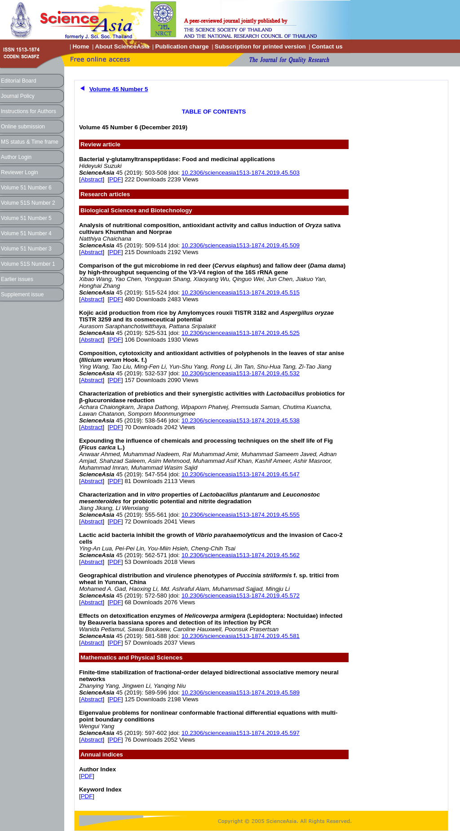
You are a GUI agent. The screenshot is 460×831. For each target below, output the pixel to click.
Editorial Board (18, 81)
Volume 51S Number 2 (28, 203)
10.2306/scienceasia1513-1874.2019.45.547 (240, 474)
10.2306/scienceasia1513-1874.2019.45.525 (240, 333)
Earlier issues (17, 279)
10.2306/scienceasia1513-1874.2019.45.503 (240, 172)
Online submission (23, 126)
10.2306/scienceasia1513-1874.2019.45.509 (240, 245)
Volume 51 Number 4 (26, 233)
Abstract (92, 179)
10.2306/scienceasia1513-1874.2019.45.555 (240, 514)
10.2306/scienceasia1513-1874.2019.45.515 (240, 292)
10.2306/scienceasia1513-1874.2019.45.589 (240, 692)
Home (80, 46)
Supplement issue (22, 294)
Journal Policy (18, 96)
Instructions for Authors (28, 111)
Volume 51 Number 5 (26, 218)
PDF (115, 179)
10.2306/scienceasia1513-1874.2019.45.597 (240, 733)
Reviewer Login (19, 172)
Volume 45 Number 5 (118, 89)
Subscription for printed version (260, 46)
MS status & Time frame (29, 142)
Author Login (16, 157)
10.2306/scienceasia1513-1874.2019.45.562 (240, 555)
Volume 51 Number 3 (26, 249)
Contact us (327, 46)
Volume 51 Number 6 (26, 188)
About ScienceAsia (122, 46)
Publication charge (181, 46)
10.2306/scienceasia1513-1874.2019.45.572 (240, 595)
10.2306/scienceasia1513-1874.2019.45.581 (240, 636)
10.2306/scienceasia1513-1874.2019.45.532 (240, 373)
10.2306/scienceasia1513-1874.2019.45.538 (240, 420)
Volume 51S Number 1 (28, 264)
